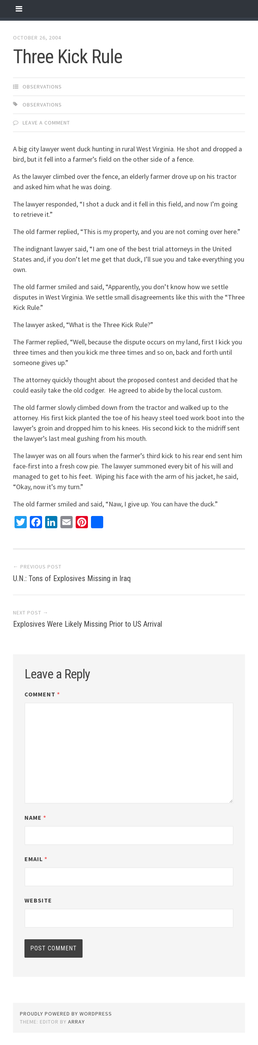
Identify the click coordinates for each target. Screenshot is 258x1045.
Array (76, 1021)
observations (42, 86)
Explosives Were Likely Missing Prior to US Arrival (87, 624)
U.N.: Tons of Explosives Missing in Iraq (72, 578)
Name (35, 817)
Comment (42, 694)
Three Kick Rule (67, 57)
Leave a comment (46, 122)
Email (35, 859)
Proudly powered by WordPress (66, 1013)
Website (38, 900)
